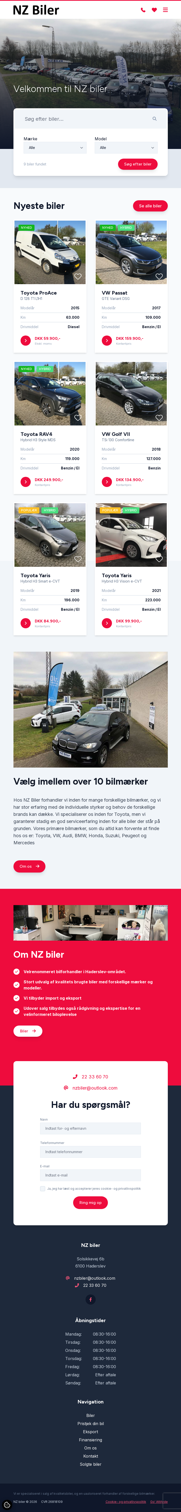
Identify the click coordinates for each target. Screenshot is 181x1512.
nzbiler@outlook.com (91, 1095)
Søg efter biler (138, 164)
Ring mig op (90, 1210)
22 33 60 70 (90, 1084)
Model (101, 138)
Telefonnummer (52, 1150)
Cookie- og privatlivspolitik (126, 1502)
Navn (44, 1127)
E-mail (45, 1173)
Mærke (30, 138)
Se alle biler (150, 213)
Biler (28, 1038)
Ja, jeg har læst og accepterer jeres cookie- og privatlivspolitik (94, 1196)
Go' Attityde (159, 1502)
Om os (29, 873)
